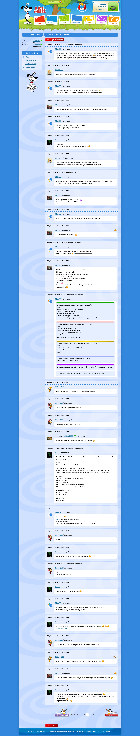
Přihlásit (113, 9)
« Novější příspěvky (56, 40)
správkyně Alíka (37, 46)
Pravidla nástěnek (30, 67)
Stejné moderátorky (31, 60)
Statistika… (52, 726)
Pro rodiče (52, 732)
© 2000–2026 (33, 732)
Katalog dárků (88, 732)
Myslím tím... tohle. (62, 629)
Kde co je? (44, 732)
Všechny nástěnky (30, 64)
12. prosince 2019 (33, 39)
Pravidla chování (72, 732)
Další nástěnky (32, 53)
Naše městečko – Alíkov (58, 34)
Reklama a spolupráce (103, 732)
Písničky (80, 732)
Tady (57, 519)
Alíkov (27, 57)
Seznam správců (61, 732)
